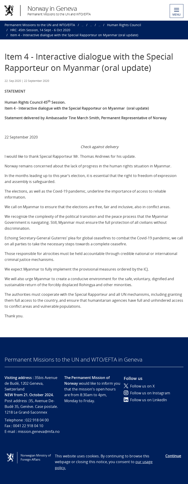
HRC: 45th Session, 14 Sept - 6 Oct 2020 (40, 30)
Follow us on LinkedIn (145, 399)
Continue (173, 455)
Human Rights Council (124, 25)
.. (82, 25)
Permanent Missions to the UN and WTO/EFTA (40, 25)
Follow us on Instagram (147, 392)
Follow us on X (139, 386)
